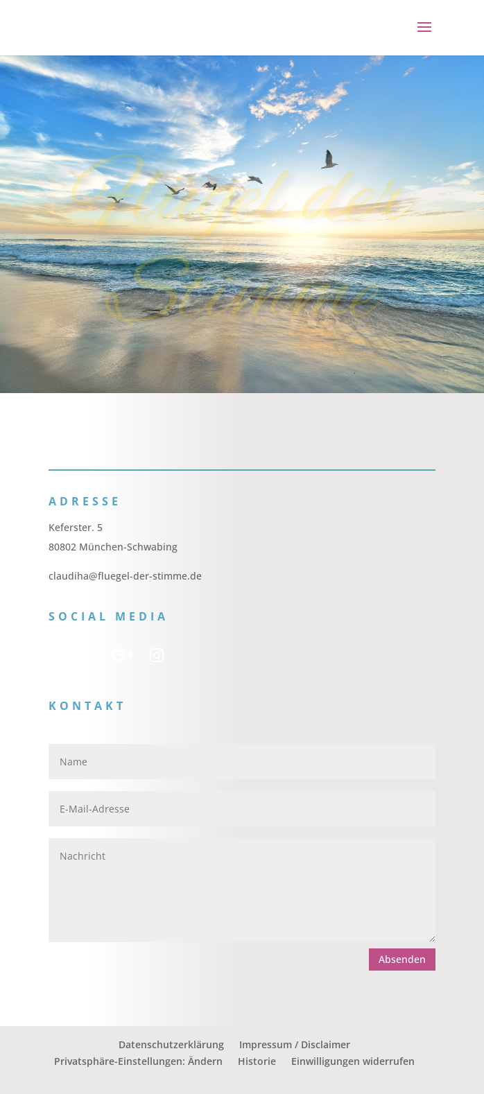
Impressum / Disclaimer (294, 1044)
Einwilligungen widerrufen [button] (353, 1061)
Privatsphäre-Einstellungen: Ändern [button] (138, 1061)
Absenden (402, 959)
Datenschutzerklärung (171, 1044)
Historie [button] (257, 1061)
